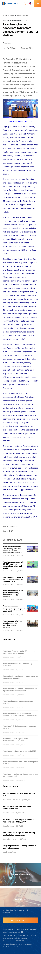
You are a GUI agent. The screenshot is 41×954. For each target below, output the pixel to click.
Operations (14, 910)
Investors (22, 910)
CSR (4, 852)
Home (5, 15)
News (12, 15)
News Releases (22, 15)
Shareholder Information (12, 800)
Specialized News (8, 555)
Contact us (6, 913)
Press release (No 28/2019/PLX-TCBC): (15, 20)
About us (6, 910)
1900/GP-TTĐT (23, 935)
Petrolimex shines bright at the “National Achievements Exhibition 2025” (13, 579)
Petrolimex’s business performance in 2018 (19, 754)
